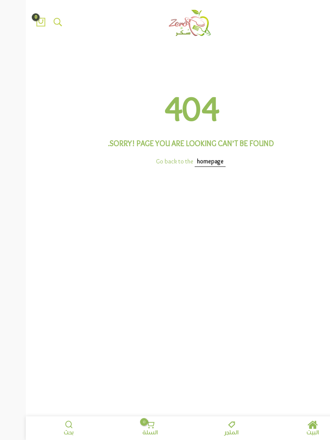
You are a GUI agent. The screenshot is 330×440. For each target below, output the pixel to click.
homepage (184, 162)
